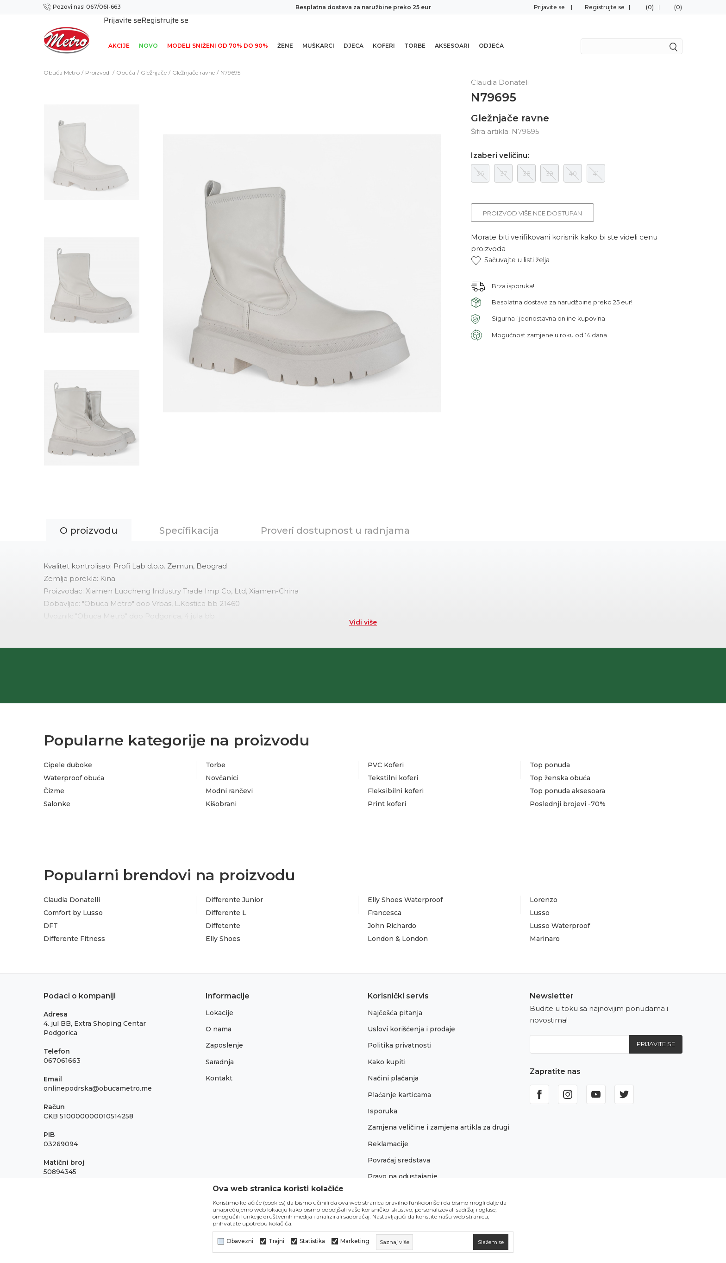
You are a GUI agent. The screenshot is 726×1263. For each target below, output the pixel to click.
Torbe (415, 33)
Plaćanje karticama (399, 1083)
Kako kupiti (387, 1050)
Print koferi (387, 792)
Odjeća (491, 33)
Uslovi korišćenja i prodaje (411, 1017)
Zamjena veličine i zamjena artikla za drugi (438, 1115)
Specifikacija (189, 518)
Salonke (57, 792)
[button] (510, 248)
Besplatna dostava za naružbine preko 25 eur (363, 7)
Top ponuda (550, 753)
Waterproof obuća (74, 766)
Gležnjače (154, 60)
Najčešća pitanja (395, 1001)
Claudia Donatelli (72, 888)
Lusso (540, 901)
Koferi (384, 33)
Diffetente (223, 913)
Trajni (276, 1241)
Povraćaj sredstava (399, 1148)
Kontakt (219, 1066)
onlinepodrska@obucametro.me (98, 1076)
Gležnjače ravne (193, 60)
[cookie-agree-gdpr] (490, 1242)
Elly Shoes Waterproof (405, 888)
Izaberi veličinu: (500, 143)
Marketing (354, 1241)
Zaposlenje (224, 1033)
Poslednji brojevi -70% (568, 792)
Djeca (353, 33)
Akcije (119, 33)
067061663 (62, 1048)
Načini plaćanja (393, 1066)
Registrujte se (605, 7)
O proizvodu (89, 518)
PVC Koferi (386, 753)
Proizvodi (98, 60)
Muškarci (318, 33)
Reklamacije (388, 1132)
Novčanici (222, 766)
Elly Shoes (223, 926)
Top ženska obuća (560, 766)
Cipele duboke (68, 753)
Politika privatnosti (400, 1033)
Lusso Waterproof (560, 913)
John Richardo (392, 913)
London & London (398, 926)
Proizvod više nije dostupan (532, 201)
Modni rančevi (229, 779)
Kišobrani (221, 792)
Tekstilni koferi (393, 766)
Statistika (312, 1241)
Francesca (384, 901)
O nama (219, 1017)
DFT (51, 913)
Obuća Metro (62, 60)
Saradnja (220, 1050)
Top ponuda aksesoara (567, 779)
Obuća (125, 60)
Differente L (226, 901)
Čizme (54, 779)
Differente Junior (234, 888)
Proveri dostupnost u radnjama (335, 518)
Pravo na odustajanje (403, 1164)
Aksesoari (452, 33)
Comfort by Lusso (73, 901)
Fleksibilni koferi (396, 779)
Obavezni (239, 1241)
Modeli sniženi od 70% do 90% (217, 33)
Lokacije (219, 1001)
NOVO (148, 33)
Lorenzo (543, 888)
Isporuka (382, 1099)
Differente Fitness (74, 926)
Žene (285, 33)
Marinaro (545, 926)
